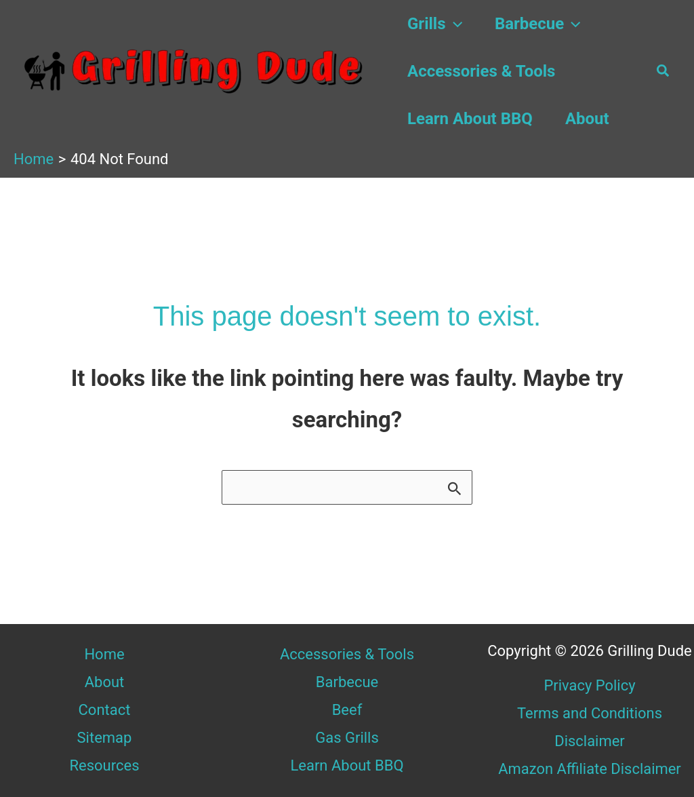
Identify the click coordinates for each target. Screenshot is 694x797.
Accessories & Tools (481, 71)
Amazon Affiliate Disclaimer (589, 768)
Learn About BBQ (470, 118)
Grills (434, 23)
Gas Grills (347, 737)
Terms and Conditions (590, 713)
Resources (104, 765)
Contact (105, 709)
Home (104, 654)
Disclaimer (589, 741)
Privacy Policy (589, 685)
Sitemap (104, 737)
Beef (347, 709)
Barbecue (538, 23)
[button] (454, 23)
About (587, 118)
